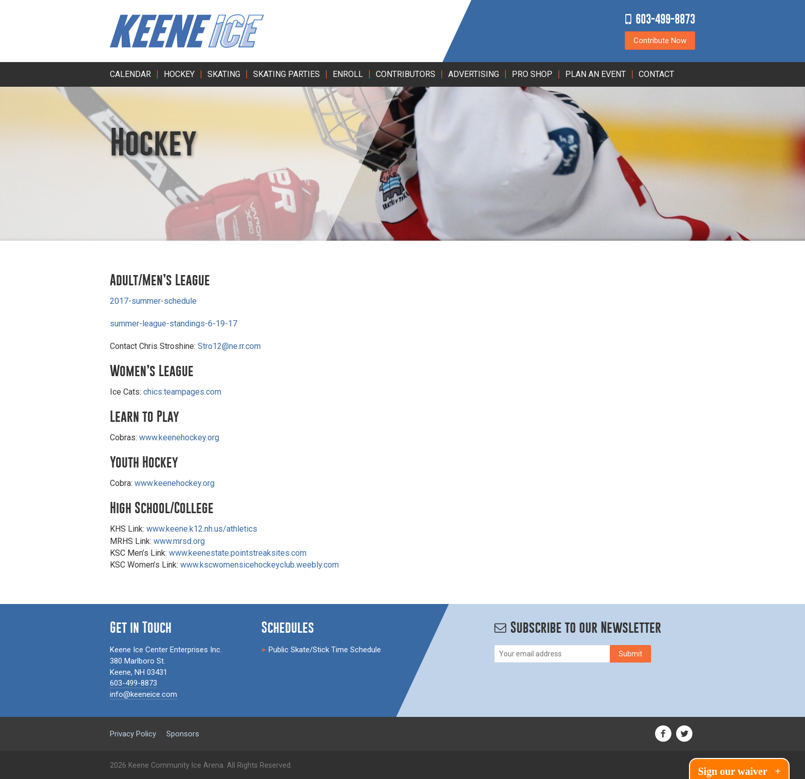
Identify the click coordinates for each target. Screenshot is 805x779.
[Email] (552, 654)
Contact (656, 74)
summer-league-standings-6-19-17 (173, 323)
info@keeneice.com (143, 694)
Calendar (130, 74)
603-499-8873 (665, 19)
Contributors (405, 74)
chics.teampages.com (182, 392)
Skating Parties (286, 74)
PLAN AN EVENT (595, 74)
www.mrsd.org (179, 541)
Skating (223, 74)
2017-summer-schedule (153, 301)
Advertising (473, 74)
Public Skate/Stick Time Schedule (325, 649)
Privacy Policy (133, 733)
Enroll (348, 74)
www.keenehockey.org (179, 437)
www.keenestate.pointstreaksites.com (237, 553)
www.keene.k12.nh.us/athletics (201, 529)
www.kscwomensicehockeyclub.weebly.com (259, 565)
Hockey (179, 74)
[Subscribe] (630, 654)
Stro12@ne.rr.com (229, 346)
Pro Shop (532, 74)
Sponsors (182, 733)
